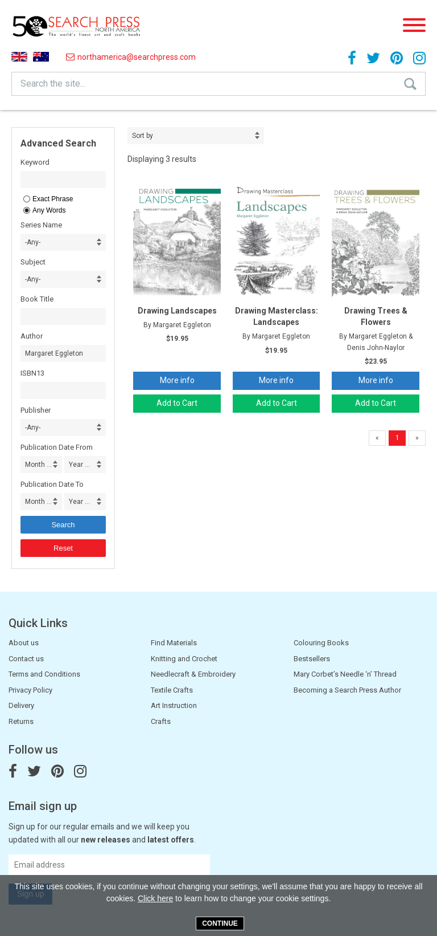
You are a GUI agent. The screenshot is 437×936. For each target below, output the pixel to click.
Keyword (35, 162)
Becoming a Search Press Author (347, 690)
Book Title (36, 299)
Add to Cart (176, 403)
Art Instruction (174, 705)
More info (177, 380)
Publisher (35, 410)
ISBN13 (32, 373)
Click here (155, 898)
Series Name (41, 225)
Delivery (21, 705)
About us (24, 642)
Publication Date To (52, 484)
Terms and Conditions (44, 674)
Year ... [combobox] (79, 465)
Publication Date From (56, 447)
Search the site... (52, 83)
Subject (33, 262)
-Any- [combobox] (32, 242)
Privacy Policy (30, 690)
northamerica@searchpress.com (131, 57)
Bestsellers (312, 658)
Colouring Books (321, 642)
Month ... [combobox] (38, 465)
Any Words (48, 210)
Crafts (161, 721)
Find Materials (174, 642)
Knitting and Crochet (184, 658)
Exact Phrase (52, 199)
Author (31, 336)
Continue (220, 923)
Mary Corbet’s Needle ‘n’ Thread (345, 674)
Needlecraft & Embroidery (193, 674)
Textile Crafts (172, 690)
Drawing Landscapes (177, 310)
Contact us (26, 658)
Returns (21, 721)
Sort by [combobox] (142, 136)
